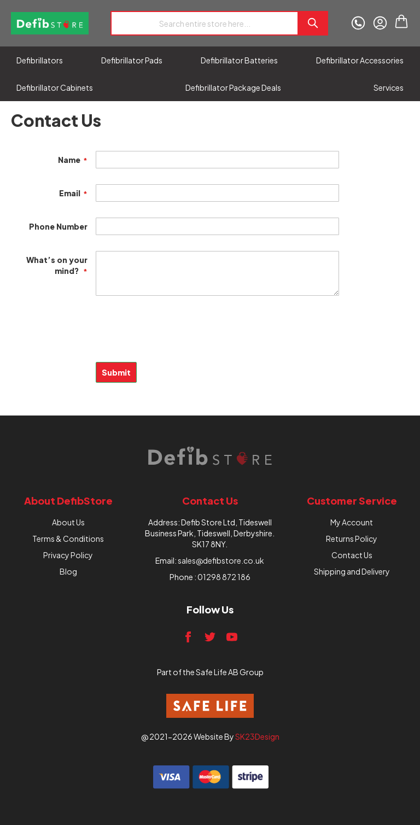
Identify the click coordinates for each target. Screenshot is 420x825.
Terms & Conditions (68, 538)
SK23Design (257, 736)
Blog (68, 571)
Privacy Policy (68, 555)
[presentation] (94, 335)
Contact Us (351, 555)
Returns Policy (351, 538)
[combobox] (204, 23)
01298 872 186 (223, 577)
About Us (68, 522)
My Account (351, 522)
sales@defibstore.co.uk (221, 560)
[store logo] (50, 23)
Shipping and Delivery (352, 571)
